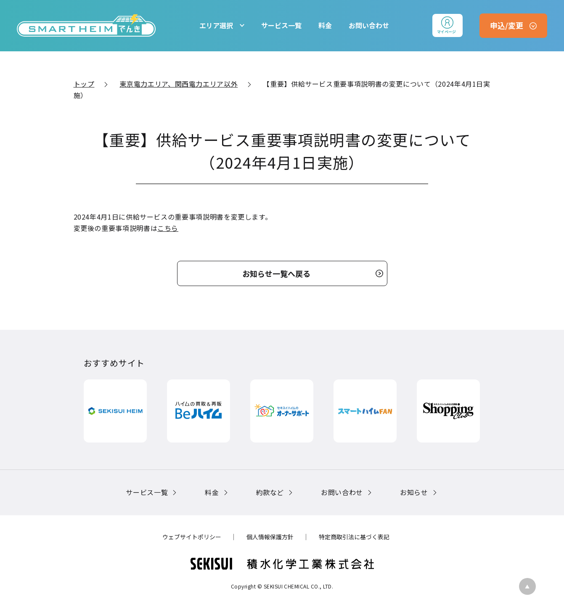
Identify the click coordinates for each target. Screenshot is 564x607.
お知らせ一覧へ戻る (276, 273)
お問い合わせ (369, 25)
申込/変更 (506, 25)
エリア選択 (216, 25)
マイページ (446, 31)
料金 (325, 25)
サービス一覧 (281, 25)
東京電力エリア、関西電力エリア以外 (178, 84)
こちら (167, 228)
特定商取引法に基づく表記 (354, 537)
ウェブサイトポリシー (191, 537)
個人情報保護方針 (270, 537)
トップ (84, 84)
